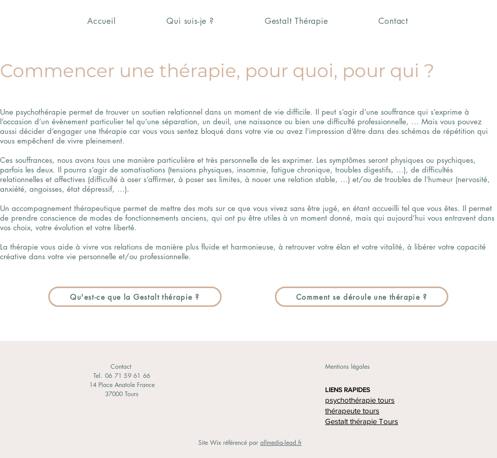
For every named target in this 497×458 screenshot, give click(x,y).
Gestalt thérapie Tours (361, 421)
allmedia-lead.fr (281, 442)
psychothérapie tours (360, 400)
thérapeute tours (352, 410)
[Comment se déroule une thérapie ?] (361, 297)
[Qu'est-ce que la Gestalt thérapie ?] (135, 297)
